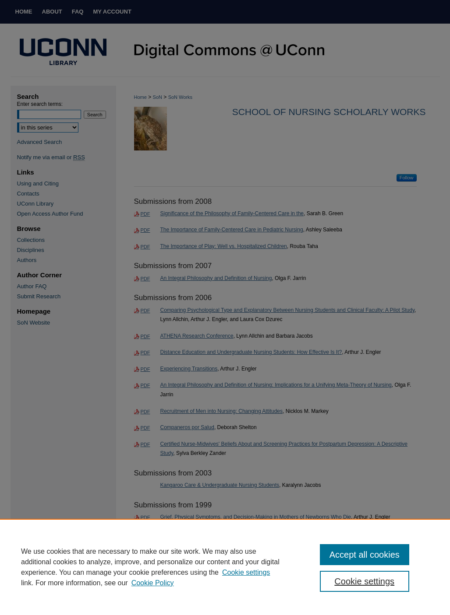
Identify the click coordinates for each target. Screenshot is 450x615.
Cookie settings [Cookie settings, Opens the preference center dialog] (364, 581)
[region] (225, 567)
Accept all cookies (365, 554)
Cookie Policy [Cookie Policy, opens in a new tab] (152, 583)
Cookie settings (246, 572)
